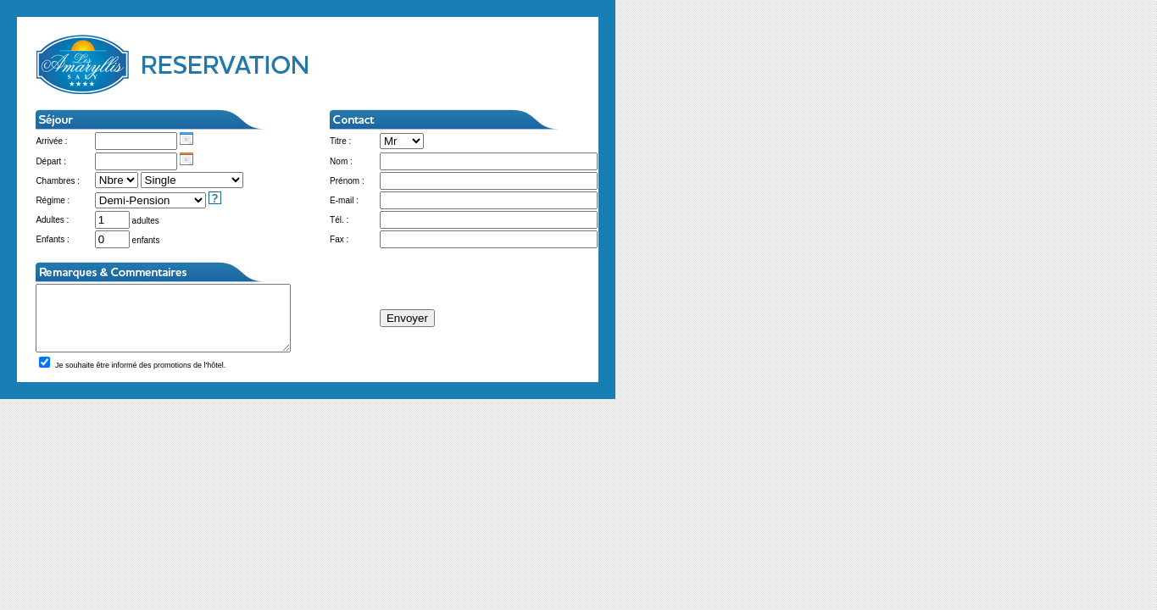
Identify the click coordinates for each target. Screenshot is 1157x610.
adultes (126, 220)
